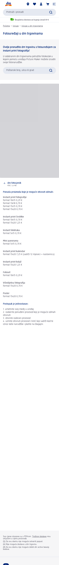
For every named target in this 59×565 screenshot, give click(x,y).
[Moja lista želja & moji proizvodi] (34, 4)
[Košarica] (47, 4)
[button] (54, 4)
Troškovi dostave (39, 536)
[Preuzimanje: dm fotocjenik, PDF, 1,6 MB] (29, 184)
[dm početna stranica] (8, 4)
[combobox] (29, 12)
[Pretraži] (51, 12)
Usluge (16, 26)
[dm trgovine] (28, 4)
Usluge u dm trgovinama (32, 26)
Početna (6, 26)
